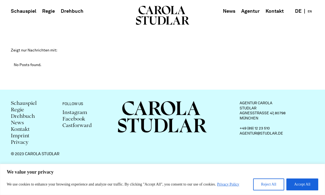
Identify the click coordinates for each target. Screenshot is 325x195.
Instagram (74, 112)
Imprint (20, 136)
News (229, 11)
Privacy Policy (228, 184)
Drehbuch (72, 11)
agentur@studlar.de (261, 133)
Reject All (268, 184)
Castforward (77, 125)
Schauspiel (23, 11)
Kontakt (275, 11)
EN (310, 11)
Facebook (73, 119)
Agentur (250, 11)
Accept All (302, 184)
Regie (48, 11)
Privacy (20, 142)
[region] (162, 179)
